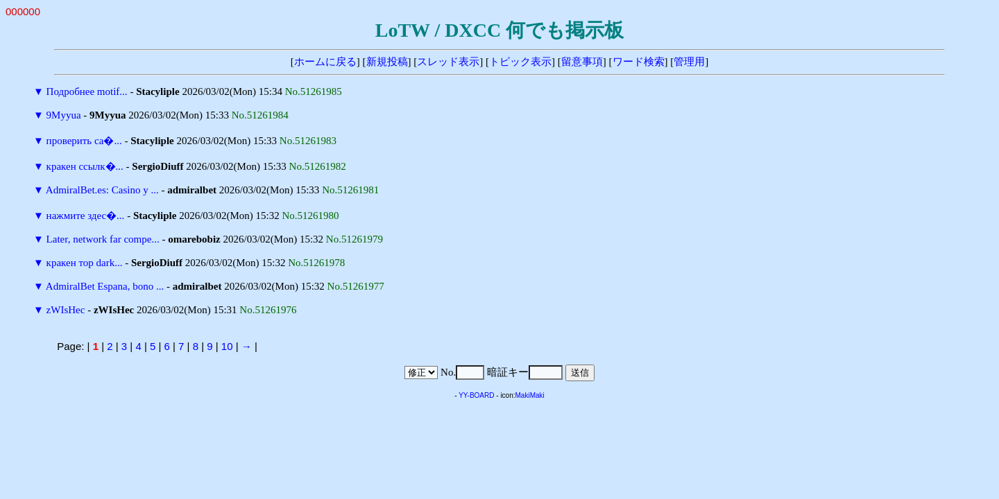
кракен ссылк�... (84, 166)
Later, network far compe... (103, 239)
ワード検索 (639, 61)
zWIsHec (65, 309)
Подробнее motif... (87, 91)
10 (227, 346)
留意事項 (582, 61)
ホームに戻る (325, 61)
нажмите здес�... (85, 215)
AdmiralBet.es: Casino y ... (102, 189)
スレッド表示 (448, 61)
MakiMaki (530, 395)
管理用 (689, 61)
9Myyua (63, 115)
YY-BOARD (476, 395)
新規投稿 (387, 61)
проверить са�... (84, 140)
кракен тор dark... (84, 262)
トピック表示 (520, 61)
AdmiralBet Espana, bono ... (105, 286)
